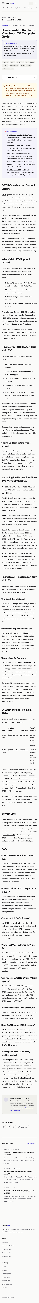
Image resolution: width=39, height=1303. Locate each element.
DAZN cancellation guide (27, 796)
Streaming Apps (28, 8)
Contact (4, 1270)
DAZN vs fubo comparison (12, 791)
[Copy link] (23, 1127)
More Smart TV (32, 1143)
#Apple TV (20, 62)
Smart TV (5, 8)
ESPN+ (28, 230)
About (4, 1267)
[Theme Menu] (35, 3)
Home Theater (6, 1253)
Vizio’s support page (9, 324)
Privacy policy (6, 1277)
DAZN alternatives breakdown (16, 779)
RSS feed (4, 1287)
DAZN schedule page (29, 1078)
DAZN (4, 195)
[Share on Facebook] (14, 1127)
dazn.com (14, 457)
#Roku (12, 62)
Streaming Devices (16, 8)
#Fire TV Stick (30, 62)
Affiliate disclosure (7, 1284)
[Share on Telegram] (9, 1127)
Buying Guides (6, 1256)
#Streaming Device (8, 68)
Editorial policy (6, 1274)
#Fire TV (5, 65)
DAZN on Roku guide (13, 521)
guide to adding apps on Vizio (23, 430)
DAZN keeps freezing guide (20, 686)
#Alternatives (14, 65)
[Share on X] (4, 1127)
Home (4, 17)
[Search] (31, 3)
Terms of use (6, 1280)
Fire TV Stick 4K (8, 504)
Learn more (28, 95)
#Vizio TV (5, 62)
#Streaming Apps (26, 65)
